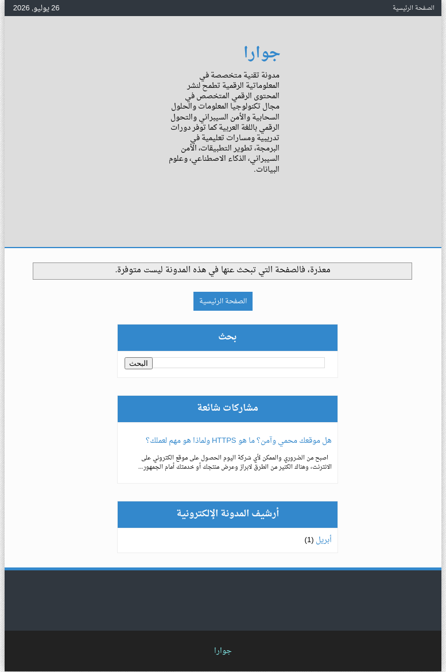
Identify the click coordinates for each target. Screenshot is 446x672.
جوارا (262, 54)
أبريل (324, 540)
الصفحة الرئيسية (414, 8)
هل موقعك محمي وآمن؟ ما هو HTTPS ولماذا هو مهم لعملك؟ (239, 441)
